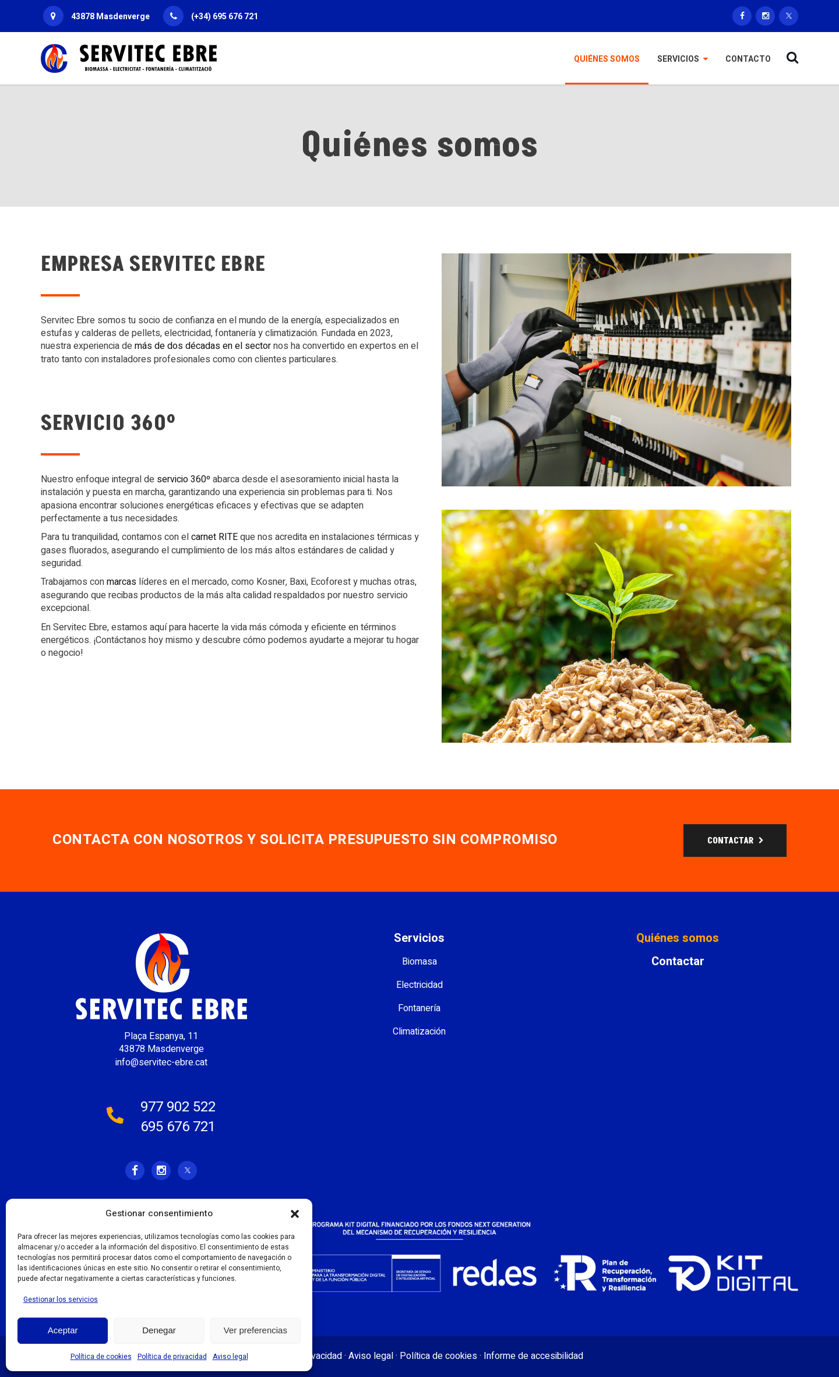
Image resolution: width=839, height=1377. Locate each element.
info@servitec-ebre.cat (161, 1062)
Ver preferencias (255, 1330)
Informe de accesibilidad (533, 1356)
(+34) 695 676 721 (224, 16)
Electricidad (419, 985)
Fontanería (419, 1008)
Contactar (677, 962)
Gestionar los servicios (60, 1299)
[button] (295, 1214)
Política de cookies (101, 1356)
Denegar (159, 1330)
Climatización (419, 1031)
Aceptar (63, 1330)
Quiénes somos (677, 938)
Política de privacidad (172, 1356)
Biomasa (419, 962)
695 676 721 (178, 1127)
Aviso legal (230, 1356)
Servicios (419, 938)
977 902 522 (178, 1107)
